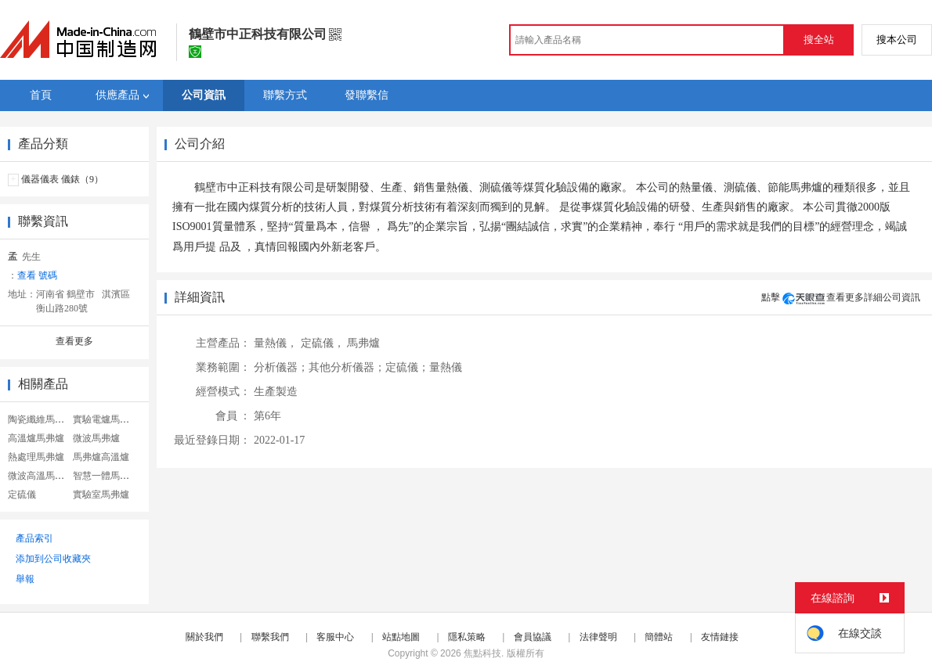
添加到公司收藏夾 (53, 558)
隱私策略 (467, 636)
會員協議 (532, 636)
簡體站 (659, 636)
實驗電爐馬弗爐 (106, 419)
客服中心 (335, 636)
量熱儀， (276, 343)
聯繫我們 (270, 636)
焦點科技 (482, 653)
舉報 (25, 579)
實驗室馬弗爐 (101, 494)
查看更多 (74, 341)
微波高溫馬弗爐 (41, 475)
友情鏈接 (720, 636)
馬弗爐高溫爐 (101, 456)
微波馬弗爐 (96, 438)
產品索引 (34, 538)
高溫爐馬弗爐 (36, 438)
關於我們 (204, 636)
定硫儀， (323, 343)
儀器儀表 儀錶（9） (62, 179)
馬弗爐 (363, 343)
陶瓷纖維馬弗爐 (41, 419)
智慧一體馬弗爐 (106, 475)
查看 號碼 (37, 275)
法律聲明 (598, 636)
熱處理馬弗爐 (36, 456)
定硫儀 (22, 494)
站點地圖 (401, 636)
